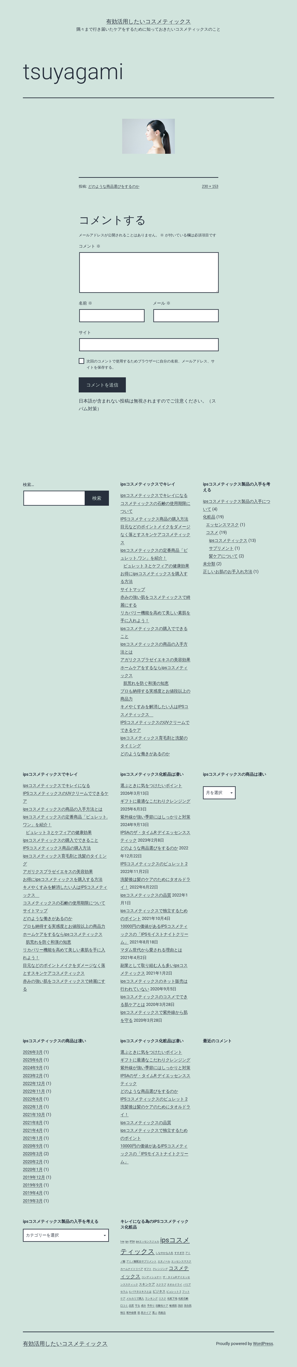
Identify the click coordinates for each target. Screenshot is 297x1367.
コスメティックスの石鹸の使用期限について (64, 902)
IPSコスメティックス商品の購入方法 (154, 518)
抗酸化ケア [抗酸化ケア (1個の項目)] (162, 1305)
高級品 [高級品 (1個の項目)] (162, 1312)
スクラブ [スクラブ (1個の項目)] (161, 1284)
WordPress (263, 1343)
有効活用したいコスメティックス (148, 21)
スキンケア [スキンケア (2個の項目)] (147, 1284)
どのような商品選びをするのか (113, 186)
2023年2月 (33, 1075)
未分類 (209, 563)
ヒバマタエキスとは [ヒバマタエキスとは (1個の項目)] (140, 1291)
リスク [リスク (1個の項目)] (162, 1298)
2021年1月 (33, 1138)
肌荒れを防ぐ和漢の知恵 (146, 683)
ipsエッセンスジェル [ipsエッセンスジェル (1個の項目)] (147, 1241)
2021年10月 (34, 1114)
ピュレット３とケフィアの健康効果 (156, 565)
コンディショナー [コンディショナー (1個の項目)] (151, 1277)
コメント (89, 246)
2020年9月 (33, 1145)
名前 (85, 303)
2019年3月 (33, 1200)
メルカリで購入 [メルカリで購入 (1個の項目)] (135, 1298)
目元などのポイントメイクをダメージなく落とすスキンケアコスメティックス (155, 534)
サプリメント (221, 548)
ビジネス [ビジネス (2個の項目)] (159, 1291)
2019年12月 (34, 1177)
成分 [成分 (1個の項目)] (143, 1305)
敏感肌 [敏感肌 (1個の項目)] (173, 1305)
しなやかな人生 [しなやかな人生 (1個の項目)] (164, 1252)
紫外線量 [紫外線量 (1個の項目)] (131, 1312)
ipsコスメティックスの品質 (145, 895)
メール (161, 303)
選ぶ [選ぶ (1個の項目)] (154, 1312)
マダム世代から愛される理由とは (151, 949)
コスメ (212, 532)
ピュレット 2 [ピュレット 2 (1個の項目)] (173, 1291)
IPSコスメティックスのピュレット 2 (154, 863)
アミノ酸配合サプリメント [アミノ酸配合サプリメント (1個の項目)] (141, 1261)
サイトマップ (132, 589)
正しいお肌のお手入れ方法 (227, 571)
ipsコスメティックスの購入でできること (60, 840)
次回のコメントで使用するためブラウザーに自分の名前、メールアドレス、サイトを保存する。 (150, 364)
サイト (85, 332)
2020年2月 (33, 1161)
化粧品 (209, 516)
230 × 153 (210, 186)
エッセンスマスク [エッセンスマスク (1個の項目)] (181, 1261)
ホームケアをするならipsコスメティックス (63, 934)
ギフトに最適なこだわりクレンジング (155, 801)
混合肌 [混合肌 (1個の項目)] (188, 1305)
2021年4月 (33, 1130)
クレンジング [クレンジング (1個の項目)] (160, 1268)
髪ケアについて (223, 556)
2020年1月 (33, 1169)
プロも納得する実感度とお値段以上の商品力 (64, 926)
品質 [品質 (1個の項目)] (131, 1305)
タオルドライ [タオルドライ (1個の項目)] (174, 1284)
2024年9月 (33, 1067)
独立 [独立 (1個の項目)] (122, 1312)
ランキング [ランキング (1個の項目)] (151, 1298)
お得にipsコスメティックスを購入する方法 (63, 879)
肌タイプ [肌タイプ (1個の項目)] (146, 1312)
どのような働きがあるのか (145, 753)
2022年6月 (33, 1099)
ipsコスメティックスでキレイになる (154, 495)
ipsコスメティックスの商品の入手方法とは (63, 809)
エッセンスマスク (222, 524)
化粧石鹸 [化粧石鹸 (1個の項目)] (183, 1298)
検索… (28, 484)
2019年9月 (33, 1185)
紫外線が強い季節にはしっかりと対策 (155, 816)
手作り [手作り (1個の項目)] (151, 1305)
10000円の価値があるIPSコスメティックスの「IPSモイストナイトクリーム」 (154, 934)
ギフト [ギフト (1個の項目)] (147, 1268)
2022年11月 (34, 1091)
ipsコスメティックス (228, 540)
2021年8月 (33, 1122)
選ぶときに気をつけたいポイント (151, 785)
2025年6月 (33, 1059)
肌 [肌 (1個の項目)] (139, 1312)
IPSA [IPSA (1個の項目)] (132, 1241)
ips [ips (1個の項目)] (127, 1241)
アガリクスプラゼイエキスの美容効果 (155, 659)
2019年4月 (33, 1192)
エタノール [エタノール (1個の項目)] (164, 1261)
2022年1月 (33, 1106)
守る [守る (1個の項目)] (137, 1305)
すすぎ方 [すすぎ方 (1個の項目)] (179, 1252)
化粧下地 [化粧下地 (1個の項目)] (172, 1298)
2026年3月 (33, 1052)
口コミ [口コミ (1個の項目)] (124, 1305)
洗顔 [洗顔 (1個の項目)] (180, 1305)
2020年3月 (33, 1153)
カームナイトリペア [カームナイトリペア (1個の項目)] (131, 1268)
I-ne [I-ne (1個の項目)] (122, 1241)
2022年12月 (34, 1083)
